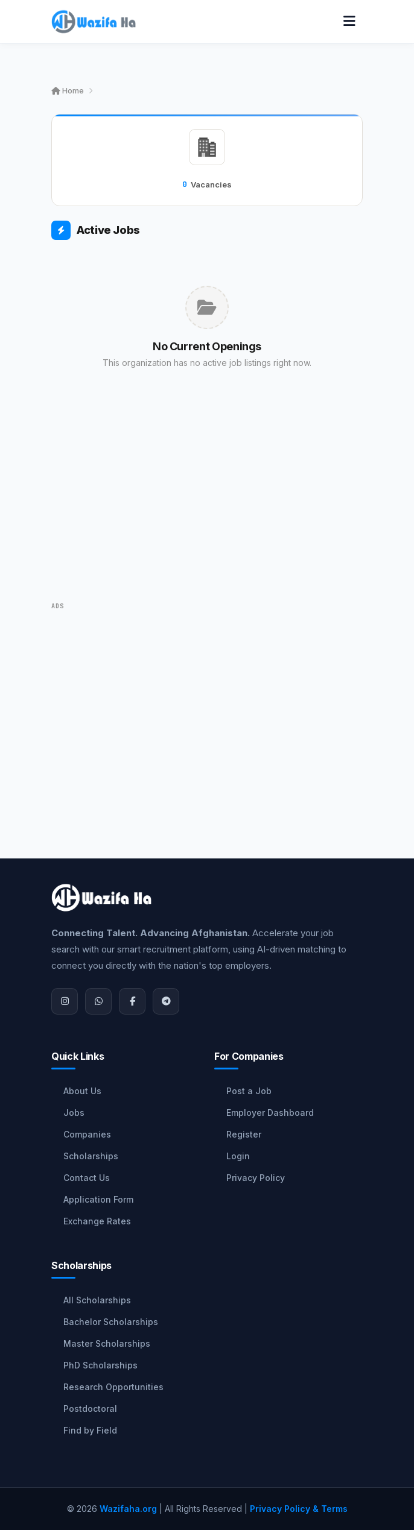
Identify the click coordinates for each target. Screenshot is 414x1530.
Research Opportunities (113, 1387)
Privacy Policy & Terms (299, 1508)
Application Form (98, 1199)
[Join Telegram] (166, 1001)
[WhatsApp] (98, 1001)
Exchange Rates (97, 1221)
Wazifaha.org (128, 1508)
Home (67, 90)
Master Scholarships (106, 1343)
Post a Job (249, 1091)
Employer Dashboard (270, 1112)
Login (238, 1156)
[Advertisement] (207, 502)
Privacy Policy (255, 1178)
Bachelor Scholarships (110, 1322)
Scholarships (90, 1156)
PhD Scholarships (100, 1365)
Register (243, 1134)
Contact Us (86, 1178)
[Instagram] (64, 1001)
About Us (82, 1091)
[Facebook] (132, 1001)
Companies (87, 1134)
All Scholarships (97, 1300)
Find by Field (90, 1430)
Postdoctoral (90, 1408)
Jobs (73, 1112)
